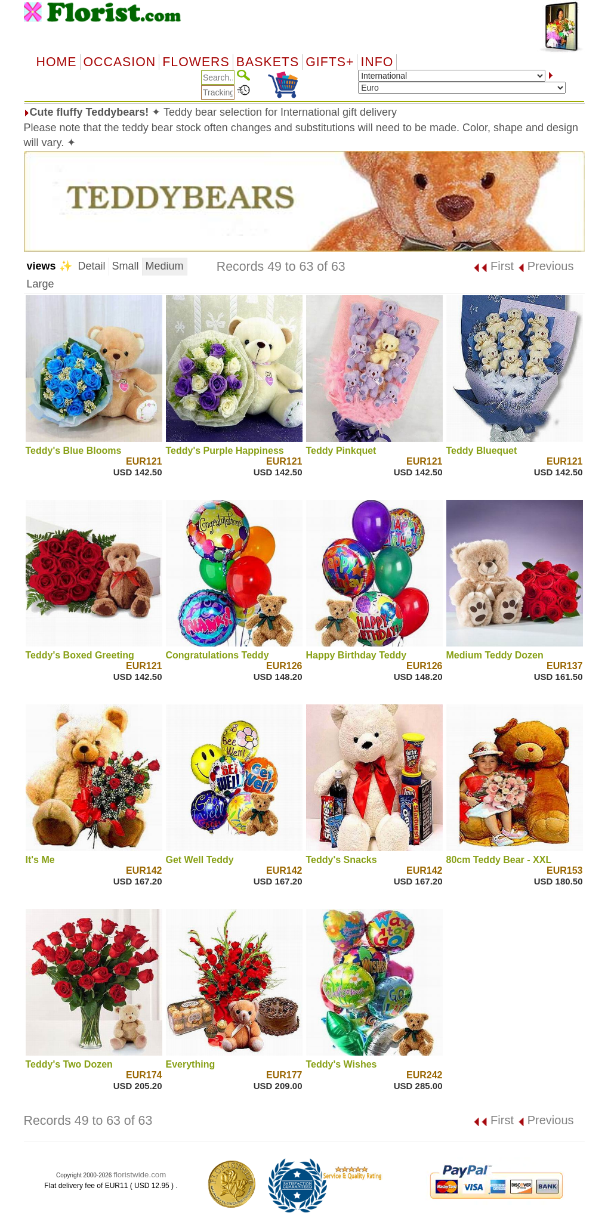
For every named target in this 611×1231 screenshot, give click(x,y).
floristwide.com (139, 1174)
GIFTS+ (330, 62)
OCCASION (120, 62)
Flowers (195, 62)
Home (56, 62)
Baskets (267, 62)
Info (376, 62)
